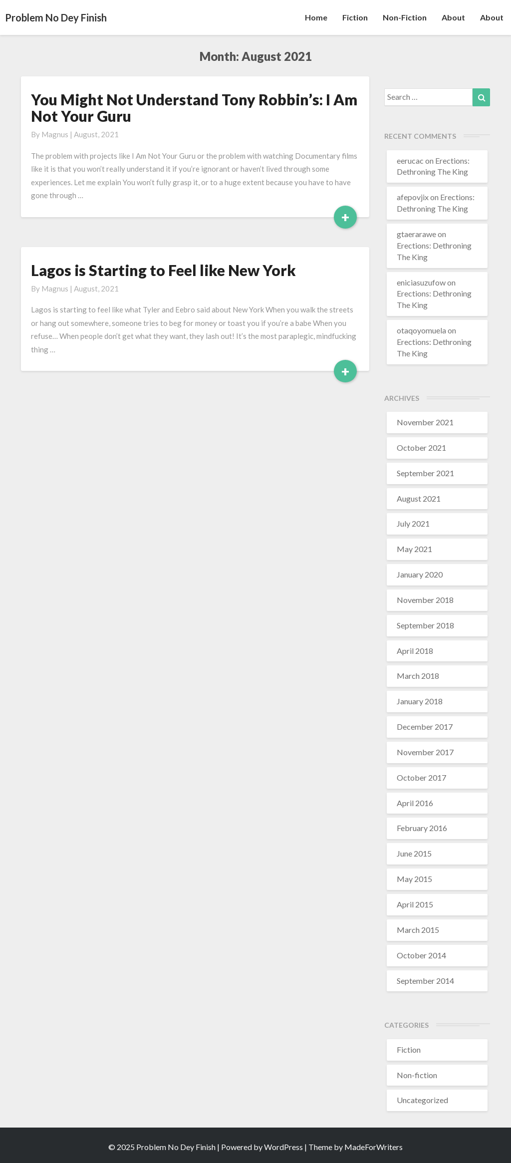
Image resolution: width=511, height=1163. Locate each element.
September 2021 (425, 473)
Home (316, 17)
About (453, 17)
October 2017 (421, 777)
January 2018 (420, 701)
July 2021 (413, 523)
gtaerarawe (416, 234)
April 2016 (415, 803)
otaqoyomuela (421, 330)
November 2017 (425, 752)
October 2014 (421, 955)
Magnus (54, 134)
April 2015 (415, 904)
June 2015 (414, 853)
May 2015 (414, 878)
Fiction (355, 17)
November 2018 (425, 599)
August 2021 (419, 498)
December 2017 (425, 726)
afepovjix (413, 197)
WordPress (283, 1147)
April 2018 (415, 650)
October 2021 (421, 447)
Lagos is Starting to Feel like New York (163, 270)
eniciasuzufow (421, 282)
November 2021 (425, 422)
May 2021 (414, 549)
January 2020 (420, 574)
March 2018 (418, 675)
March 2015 (418, 929)
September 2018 (425, 625)
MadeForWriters (373, 1147)
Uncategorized (422, 1100)
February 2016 (422, 828)
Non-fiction (405, 17)
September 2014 (425, 980)
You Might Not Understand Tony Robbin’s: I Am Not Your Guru (194, 107)
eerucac (410, 160)
